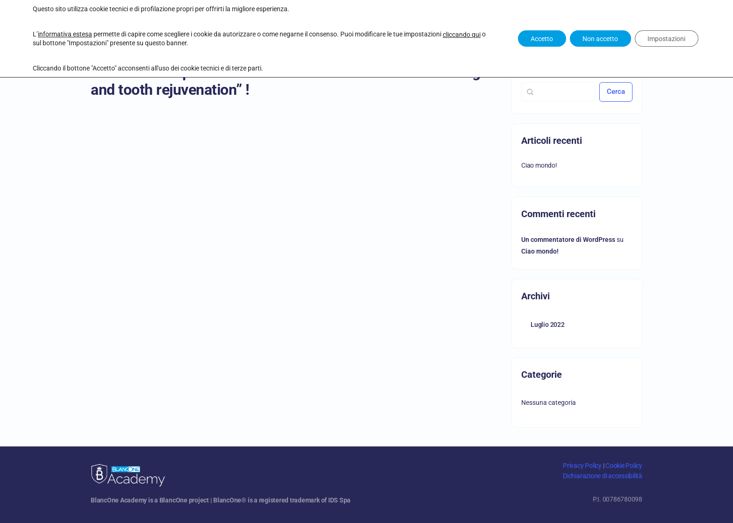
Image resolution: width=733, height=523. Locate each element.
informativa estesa (65, 34)
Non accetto (597, 38)
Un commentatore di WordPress (568, 239)
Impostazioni (665, 38)
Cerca (616, 91)
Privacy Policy (582, 465)
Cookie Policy (623, 465)
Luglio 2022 (548, 324)
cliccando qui (462, 34)
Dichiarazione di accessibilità (602, 476)
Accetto (536, 38)
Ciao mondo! (539, 165)
